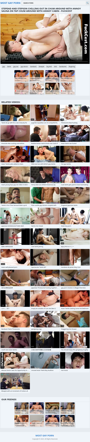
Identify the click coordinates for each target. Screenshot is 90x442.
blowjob (41, 66)
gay (3, 66)
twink (9, 66)
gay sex (15, 66)
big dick (49, 66)
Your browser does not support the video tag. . (45, 39)
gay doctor (24, 66)
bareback (33, 66)
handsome (62, 66)
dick (55, 66)
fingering (72, 66)
